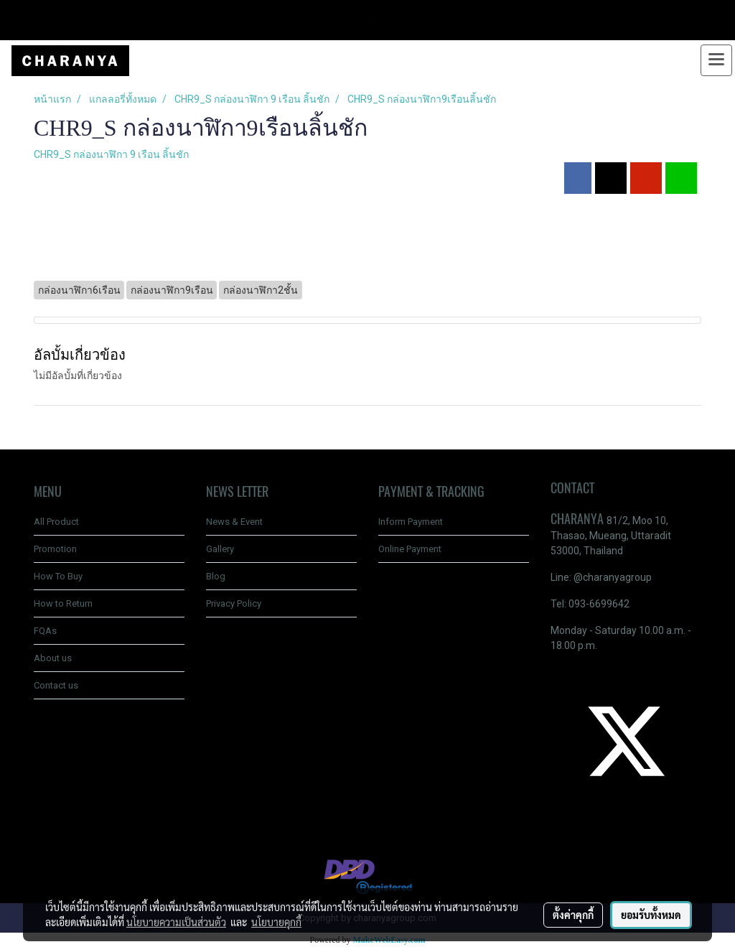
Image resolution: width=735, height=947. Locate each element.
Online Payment (409, 549)
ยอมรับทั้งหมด (651, 914)
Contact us (56, 685)
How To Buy (58, 576)
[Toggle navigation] (716, 60)
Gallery (220, 549)
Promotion (55, 549)
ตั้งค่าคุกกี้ (573, 914)
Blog (215, 576)
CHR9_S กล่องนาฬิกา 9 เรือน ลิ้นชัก (111, 154)
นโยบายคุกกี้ (276, 921)
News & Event (234, 521)
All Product (56, 521)
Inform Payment (410, 521)
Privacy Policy (233, 603)
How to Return (63, 603)
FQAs (45, 630)
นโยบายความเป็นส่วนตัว (176, 921)
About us (53, 658)
